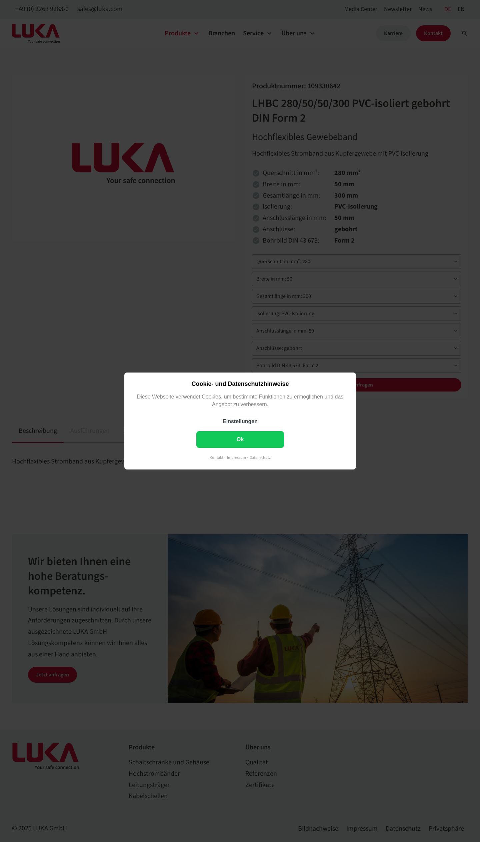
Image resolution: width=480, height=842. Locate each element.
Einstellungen (240, 421)
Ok (239, 439)
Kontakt (216, 457)
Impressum (236, 457)
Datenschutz (260, 457)
